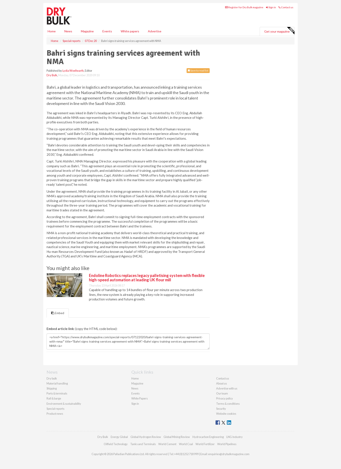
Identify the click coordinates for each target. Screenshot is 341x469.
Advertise (154, 31)
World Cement (167, 444)
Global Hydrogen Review (145, 437)
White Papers (139, 398)
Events (107, 31)
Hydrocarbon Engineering (208, 437)
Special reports (55, 408)
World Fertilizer (205, 444)
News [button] (68, 31)
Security (221, 408)
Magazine (87, 31)
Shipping (52, 388)
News (134, 388)
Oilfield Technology (116, 444)
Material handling (57, 383)
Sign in (271, 7)
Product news (55, 413)
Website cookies (226, 413)
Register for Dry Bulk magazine (244, 7)
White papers (130, 31)
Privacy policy (224, 398)
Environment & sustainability (64, 403)
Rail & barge (54, 398)
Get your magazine (279, 31)
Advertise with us (226, 388)
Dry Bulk (52, 75)
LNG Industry (234, 437)
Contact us (286, 7)
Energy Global (119, 437)
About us (221, 383)
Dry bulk (52, 378)
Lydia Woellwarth (73, 70)
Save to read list (198, 70)
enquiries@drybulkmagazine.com (228, 454)
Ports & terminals (57, 393)
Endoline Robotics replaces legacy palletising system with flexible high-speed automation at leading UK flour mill (147, 277)
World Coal (186, 444)
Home (52, 31)
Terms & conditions (228, 403)
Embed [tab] (57, 313)
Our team (222, 393)
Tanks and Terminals (143, 444)
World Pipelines (226, 444)
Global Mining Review (177, 437)
